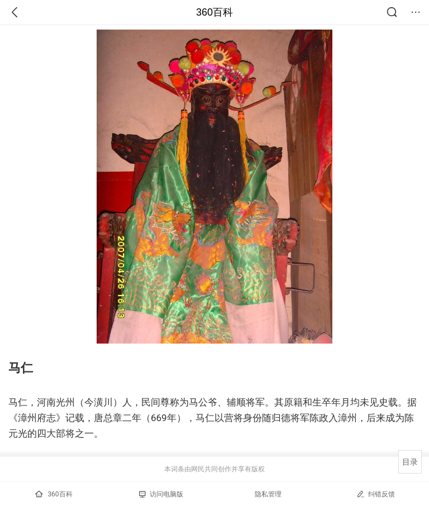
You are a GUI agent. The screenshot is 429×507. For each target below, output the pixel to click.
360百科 (214, 12)
